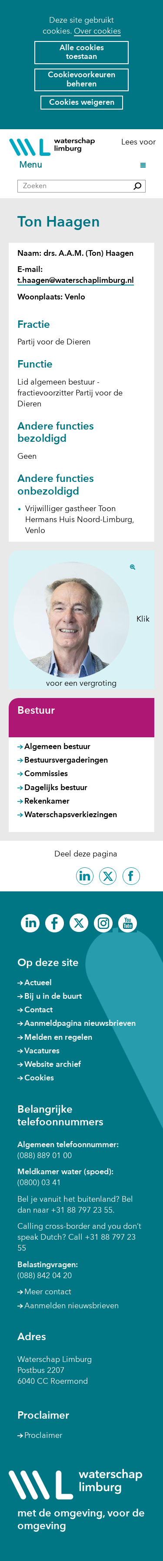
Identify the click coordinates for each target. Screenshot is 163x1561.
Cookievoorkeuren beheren (81, 79)
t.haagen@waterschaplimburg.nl (75, 281)
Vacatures (42, 1051)
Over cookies (97, 31)
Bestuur (36, 711)
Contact (38, 1010)
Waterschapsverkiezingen (70, 815)
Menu (32, 165)
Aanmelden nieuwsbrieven (71, 1306)
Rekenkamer (47, 801)
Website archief (52, 1065)
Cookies (39, 1078)
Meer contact (47, 1292)
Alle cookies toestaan (82, 52)
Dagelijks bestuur (55, 788)
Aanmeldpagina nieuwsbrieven (80, 1024)
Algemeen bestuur (57, 747)
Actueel (38, 983)
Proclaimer (43, 1436)
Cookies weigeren (81, 103)
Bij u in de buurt (53, 997)
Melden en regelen (58, 1038)
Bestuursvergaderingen (66, 760)
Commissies (46, 774)
